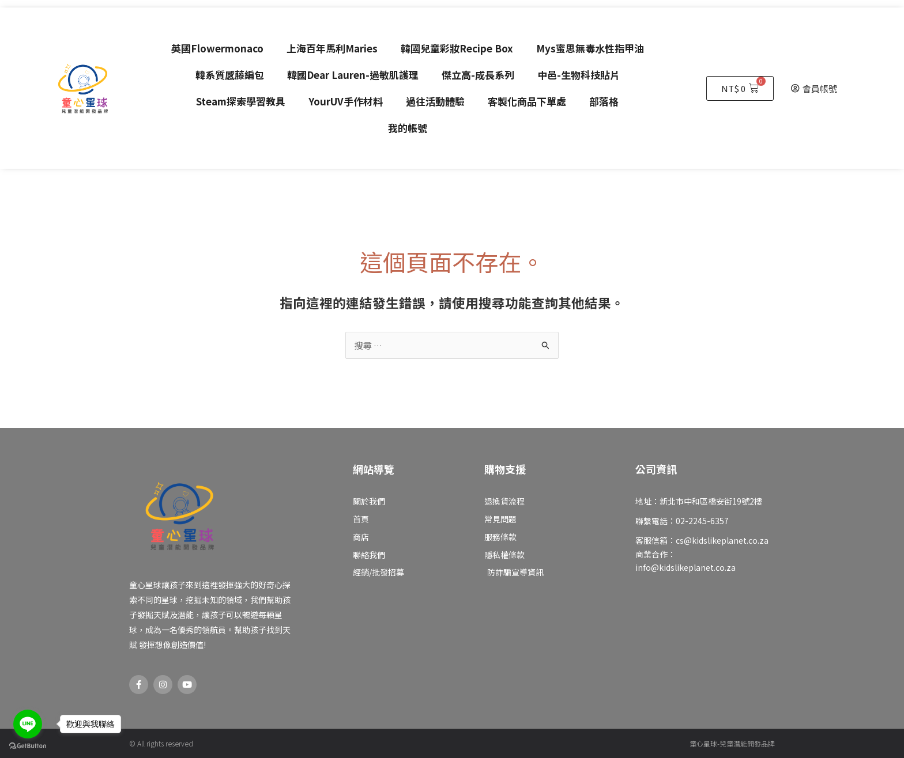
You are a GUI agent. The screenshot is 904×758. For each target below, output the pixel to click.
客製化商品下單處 (527, 101)
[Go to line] (27, 724)
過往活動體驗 (435, 101)
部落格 (604, 101)
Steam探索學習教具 (240, 101)
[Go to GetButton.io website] (27, 746)
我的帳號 (407, 127)
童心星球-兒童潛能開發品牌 (732, 743)
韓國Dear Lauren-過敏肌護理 (353, 74)
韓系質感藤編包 (229, 74)
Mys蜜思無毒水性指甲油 (590, 48)
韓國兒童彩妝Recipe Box (457, 48)
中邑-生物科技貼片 (578, 74)
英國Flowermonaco (217, 48)
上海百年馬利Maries (332, 48)
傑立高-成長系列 (478, 74)
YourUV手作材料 (345, 101)
